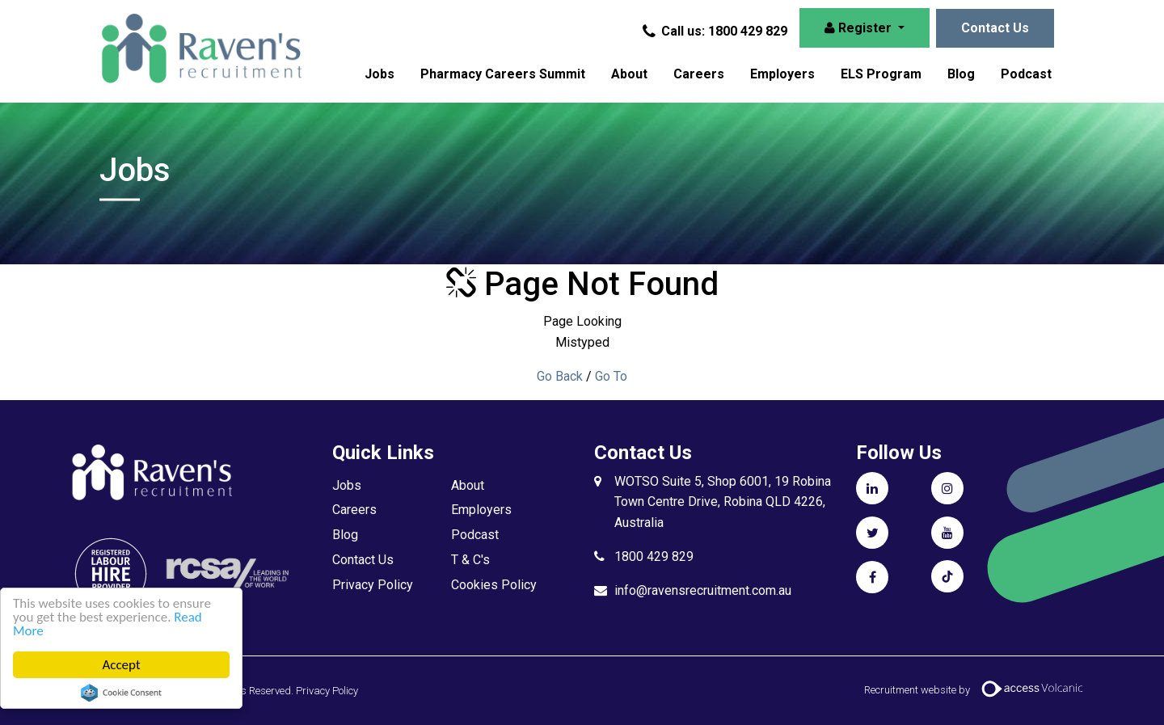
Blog (961, 74)
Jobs (379, 74)
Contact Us (995, 28)
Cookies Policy (494, 584)
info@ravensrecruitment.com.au (702, 590)
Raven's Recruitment (200, 48)
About (629, 74)
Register (859, 28)
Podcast (1026, 74)
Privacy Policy (372, 584)
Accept (121, 664)
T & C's (470, 559)
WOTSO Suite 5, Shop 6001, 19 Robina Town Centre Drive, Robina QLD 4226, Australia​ (722, 502)
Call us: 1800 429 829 (716, 31)
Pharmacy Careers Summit (502, 74)
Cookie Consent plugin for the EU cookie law (121, 693)
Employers (782, 74)
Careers (698, 74)
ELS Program (881, 74)
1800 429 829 (654, 556)
